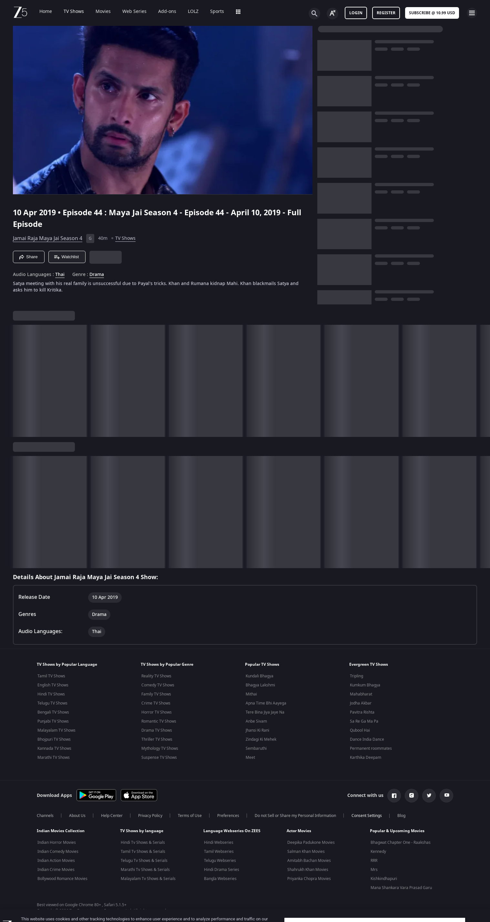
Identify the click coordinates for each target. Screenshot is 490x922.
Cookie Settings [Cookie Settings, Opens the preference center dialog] (375, 892)
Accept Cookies (375, 908)
